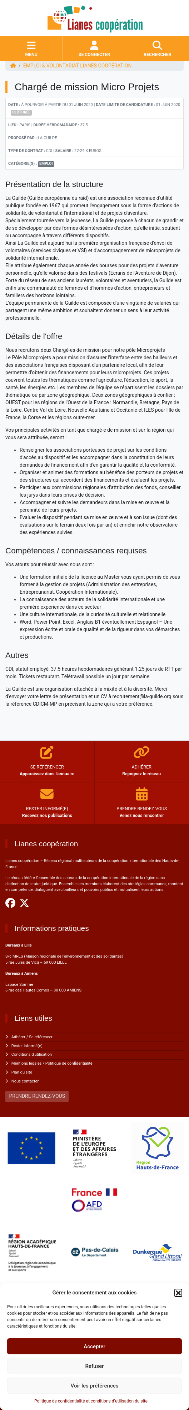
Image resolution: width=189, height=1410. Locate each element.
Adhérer (18, 1037)
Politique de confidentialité (69, 1063)
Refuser (94, 1366)
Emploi (46, 163)
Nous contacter (25, 1081)
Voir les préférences (95, 1386)
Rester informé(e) (27, 1046)
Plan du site (21, 1072)
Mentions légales (26, 1063)
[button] (178, 1292)
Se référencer (41, 1037)
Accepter (94, 1346)
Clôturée (21, 112)
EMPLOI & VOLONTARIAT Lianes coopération (77, 66)
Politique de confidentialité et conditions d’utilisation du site (91, 1401)
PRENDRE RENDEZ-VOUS (37, 1096)
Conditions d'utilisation (31, 1054)
